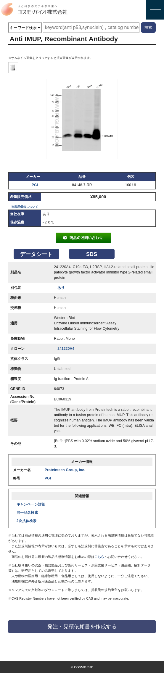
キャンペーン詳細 (31, 504)
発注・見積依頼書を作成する (82, 626)
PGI (35, 185)
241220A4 (65, 349)
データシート (36, 254)
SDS (91, 254)
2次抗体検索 (27, 521)
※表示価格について (24, 206)
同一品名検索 (27, 513)
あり (61, 288)
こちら (99, 556)
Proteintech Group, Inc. (65, 470)
